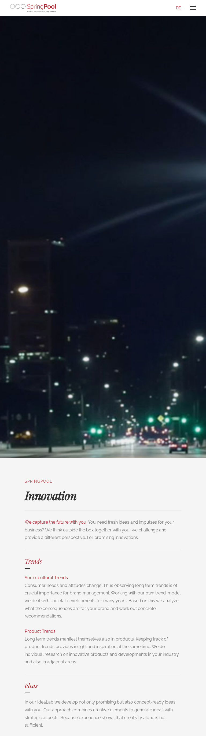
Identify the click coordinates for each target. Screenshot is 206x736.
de (178, 8)
